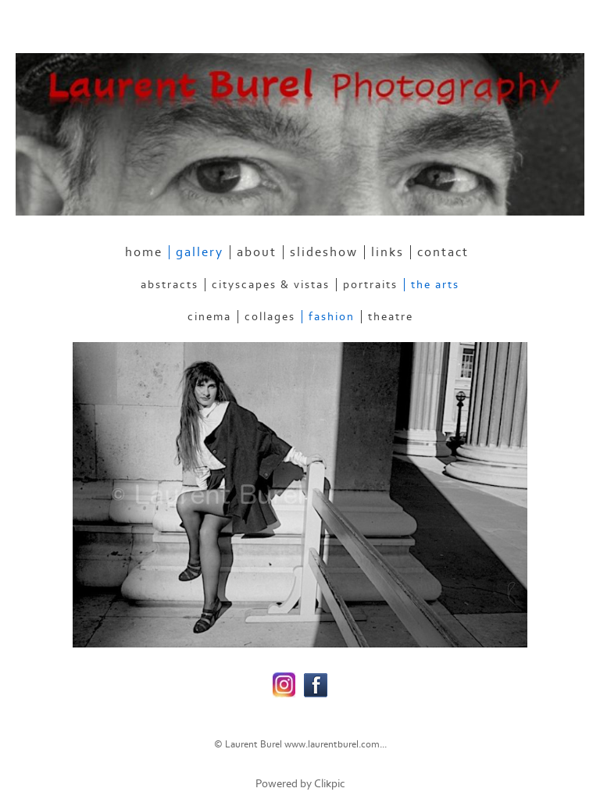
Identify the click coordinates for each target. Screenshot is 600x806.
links (387, 252)
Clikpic (329, 783)
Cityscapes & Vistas (271, 284)
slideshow (324, 252)
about (257, 252)
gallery (199, 252)
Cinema (209, 316)
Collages (270, 316)
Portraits (370, 284)
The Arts (435, 284)
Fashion (332, 316)
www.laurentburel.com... (335, 744)
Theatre (390, 316)
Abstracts (169, 284)
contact (443, 252)
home (143, 252)
